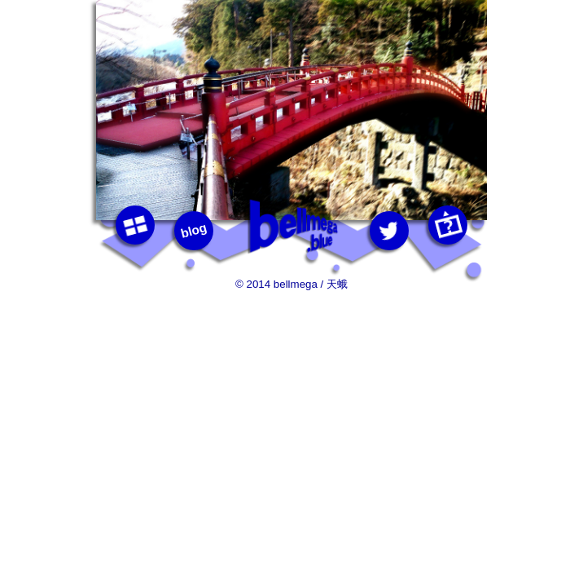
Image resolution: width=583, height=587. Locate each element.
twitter (390, 231)
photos (136, 225)
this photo (448, 225)
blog (193, 230)
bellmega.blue (291, 227)
